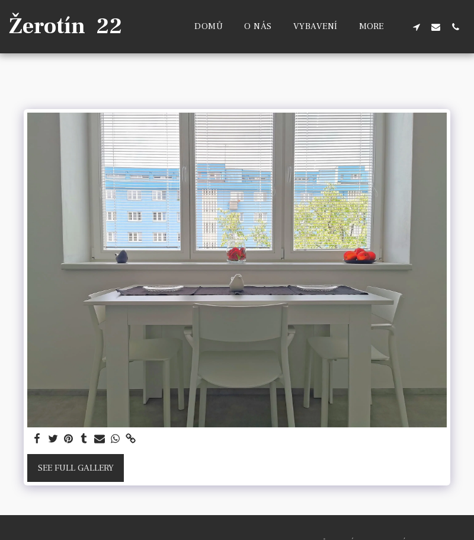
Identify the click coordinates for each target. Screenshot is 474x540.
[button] (416, 26)
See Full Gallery (76, 468)
